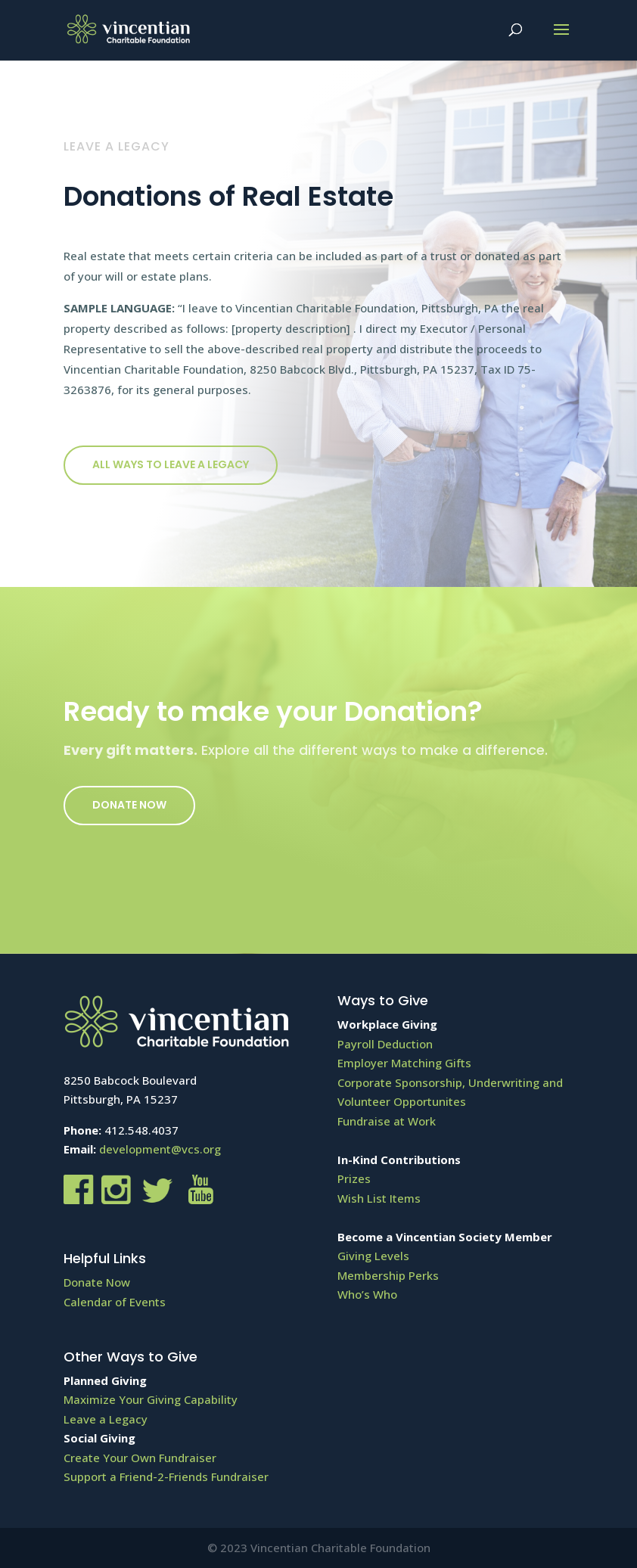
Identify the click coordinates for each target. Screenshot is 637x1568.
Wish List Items (379, 1198)
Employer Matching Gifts (404, 1062)
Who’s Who (367, 1294)
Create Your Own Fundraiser (140, 1457)
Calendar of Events (115, 1301)
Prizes (354, 1178)
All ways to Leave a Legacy (170, 464)
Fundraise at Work (386, 1121)
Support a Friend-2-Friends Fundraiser (166, 1476)
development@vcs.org (160, 1149)
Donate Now (129, 804)
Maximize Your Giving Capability (151, 1399)
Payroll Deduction (385, 1043)
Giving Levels (373, 1255)
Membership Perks (388, 1275)
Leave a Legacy (106, 1419)
